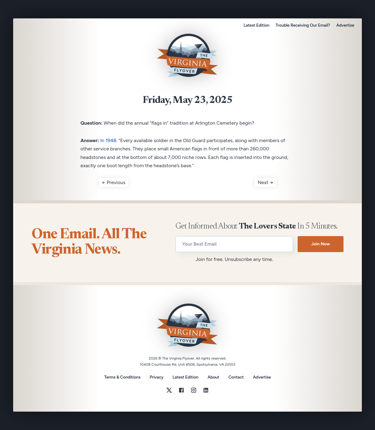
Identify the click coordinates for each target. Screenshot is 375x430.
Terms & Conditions (122, 377)
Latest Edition (256, 25)
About (213, 377)
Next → (265, 182)
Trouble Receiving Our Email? (303, 25)
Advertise (345, 25)
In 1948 (108, 140)
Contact (236, 377)
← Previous (113, 182)
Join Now (320, 244)
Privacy (156, 377)
